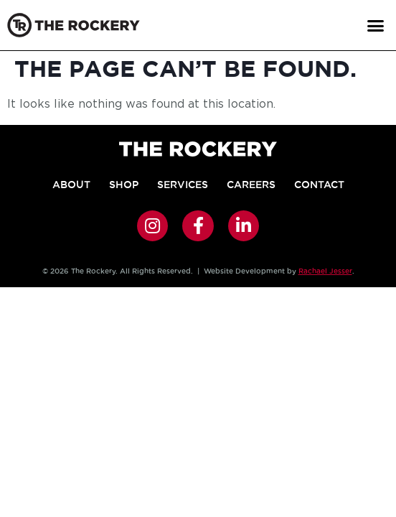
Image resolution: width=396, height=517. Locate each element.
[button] (375, 25)
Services (182, 184)
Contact (319, 184)
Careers (251, 184)
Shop (123, 184)
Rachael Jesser (325, 271)
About (71, 184)
